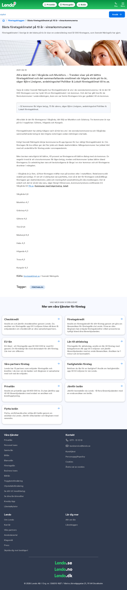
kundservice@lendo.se (80, 446)
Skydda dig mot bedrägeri (16, 550)
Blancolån (8, 460)
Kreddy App (9, 501)
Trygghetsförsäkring (13, 481)
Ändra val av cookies (75, 467)
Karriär (7, 524)
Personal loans (10, 445)
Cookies (69, 461)
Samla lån (8, 450)
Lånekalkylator (11, 506)
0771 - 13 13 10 (76, 440)
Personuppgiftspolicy (75, 456)
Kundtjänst (71, 451)
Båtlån (7, 475)
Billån (6, 455)
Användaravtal (10, 535)
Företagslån (9, 465)
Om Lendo (9, 519)
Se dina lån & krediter (14, 496)
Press (6, 545)
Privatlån (8, 440)
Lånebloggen (72, 524)
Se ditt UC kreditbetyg (14, 491)
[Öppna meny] (123, 4)
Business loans (11, 470)
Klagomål (8, 540)
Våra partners (10, 530)
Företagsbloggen (16, 20)
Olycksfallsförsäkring (13, 486)
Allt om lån (71, 519)
